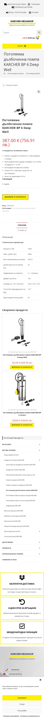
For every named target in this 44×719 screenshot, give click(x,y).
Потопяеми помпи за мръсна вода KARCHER (21, 495)
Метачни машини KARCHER (13, 511)
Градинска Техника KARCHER (14, 460)
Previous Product (11, 85)
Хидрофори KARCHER (13, 506)
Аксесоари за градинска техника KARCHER (20, 465)
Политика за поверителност (30, 716)
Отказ (22, 704)
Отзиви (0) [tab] (22, 230)
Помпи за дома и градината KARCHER (19, 485)
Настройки (22, 710)
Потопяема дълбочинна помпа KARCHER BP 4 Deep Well (22, 356)
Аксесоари (6, 444)
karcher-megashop (22, 21)
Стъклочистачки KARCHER (13, 536)
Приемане (22, 698)
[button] (40, 680)
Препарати (6, 548)
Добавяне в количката (15, 197)
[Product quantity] (8, 192)
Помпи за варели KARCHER (15, 480)
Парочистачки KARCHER (12, 521)
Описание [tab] (22, 225)
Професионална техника (12, 554)
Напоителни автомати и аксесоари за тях (20, 475)
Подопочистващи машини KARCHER (16, 526)
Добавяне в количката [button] (22, 367)
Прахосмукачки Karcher (12, 531)
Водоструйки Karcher (11, 455)
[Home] (4, 73)
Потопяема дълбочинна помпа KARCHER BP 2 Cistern (22, 414)
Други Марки (7, 542)
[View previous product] (4, 85)
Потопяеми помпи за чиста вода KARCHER (20, 501)
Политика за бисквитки (11, 716)
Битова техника (8, 450)
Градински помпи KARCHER (15, 470)
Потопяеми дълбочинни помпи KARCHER (22, 352)
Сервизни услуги (9, 560)
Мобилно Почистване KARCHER (15, 516)
